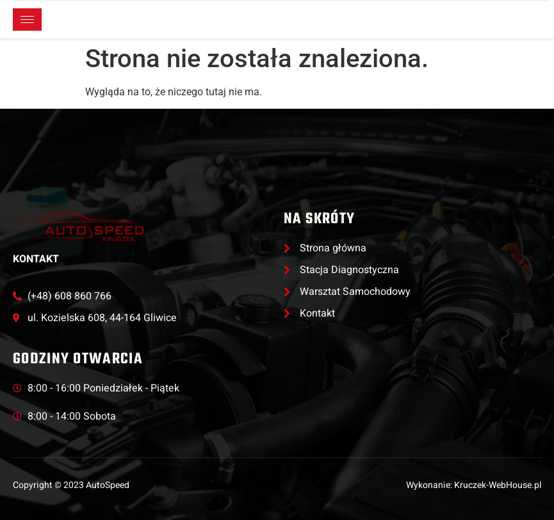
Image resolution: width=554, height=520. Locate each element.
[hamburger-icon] (27, 19)
